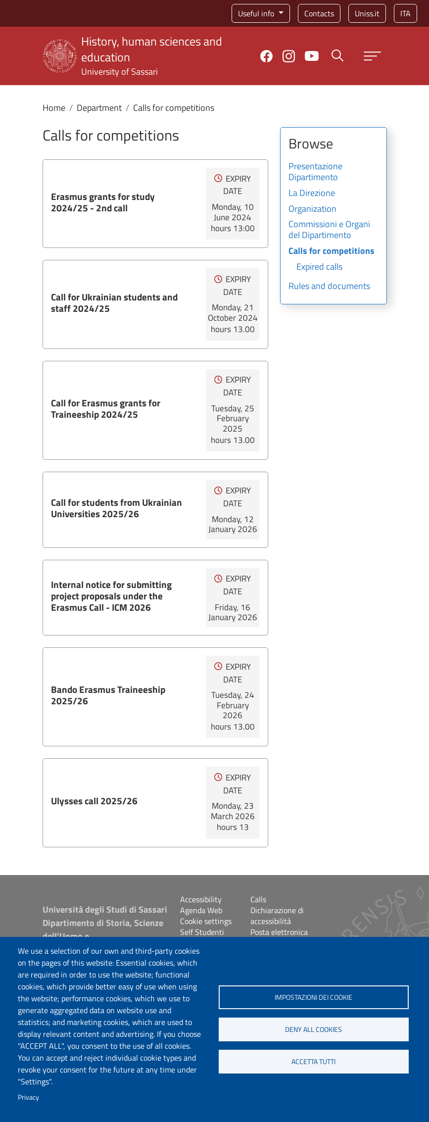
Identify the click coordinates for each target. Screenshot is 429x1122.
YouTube (312, 56)
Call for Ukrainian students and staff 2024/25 (114, 302)
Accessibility (201, 899)
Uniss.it (367, 13)
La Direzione (311, 193)
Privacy (28, 1097)
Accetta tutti (313, 1062)
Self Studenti (202, 932)
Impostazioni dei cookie (313, 997)
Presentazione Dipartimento (315, 172)
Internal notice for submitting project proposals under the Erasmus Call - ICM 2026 (111, 595)
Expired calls (319, 267)
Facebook (266, 56)
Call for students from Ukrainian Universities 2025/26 (116, 508)
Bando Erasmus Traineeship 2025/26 (108, 695)
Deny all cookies (313, 1029)
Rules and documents (329, 287)
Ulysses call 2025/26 (94, 800)
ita (405, 13)
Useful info (257, 13)
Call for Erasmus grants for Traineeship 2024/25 (105, 408)
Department (99, 107)
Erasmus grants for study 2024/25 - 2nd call (103, 202)
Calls (258, 899)
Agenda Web (201, 910)
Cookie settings (206, 921)
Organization (312, 209)
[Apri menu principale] (372, 56)
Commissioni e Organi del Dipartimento (329, 230)
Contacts (319, 13)
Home (54, 107)
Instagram (289, 56)
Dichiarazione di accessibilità (277, 916)
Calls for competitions (331, 251)
